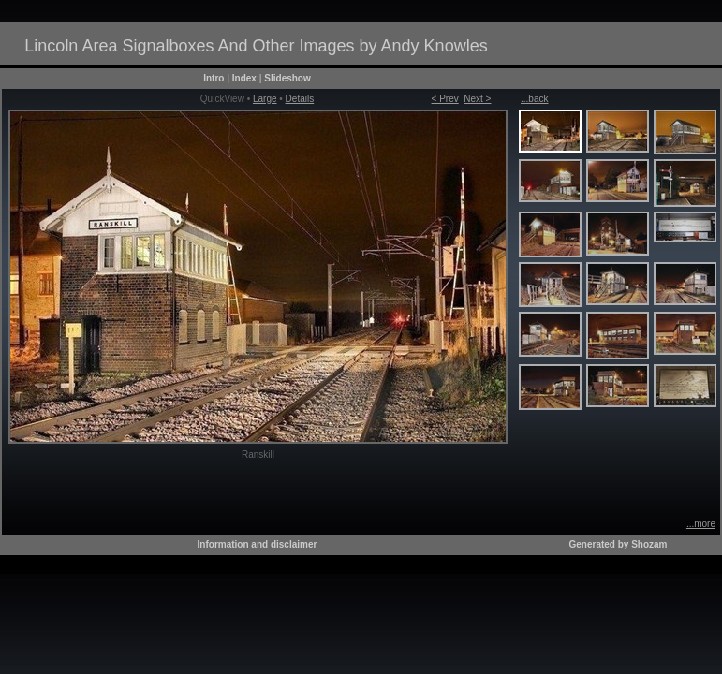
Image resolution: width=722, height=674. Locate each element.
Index (244, 78)
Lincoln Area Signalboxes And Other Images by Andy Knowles (255, 46)
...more (700, 524)
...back (534, 99)
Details (300, 99)
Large (265, 99)
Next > (477, 99)
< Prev (445, 99)
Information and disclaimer (257, 544)
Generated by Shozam (617, 544)
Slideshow (287, 78)
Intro (213, 78)
